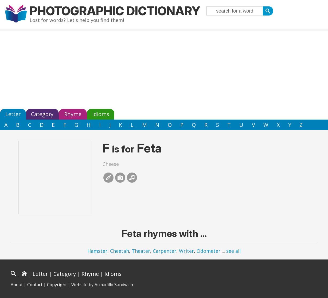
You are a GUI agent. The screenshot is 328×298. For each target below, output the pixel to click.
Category (42, 114)
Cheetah (119, 251)
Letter (13, 114)
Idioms (100, 114)
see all (233, 251)
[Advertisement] (164, 68)
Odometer (208, 251)
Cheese (111, 164)
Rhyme (72, 114)
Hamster (97, 251)
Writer (186, 251)
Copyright (57, 285)
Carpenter (164, 251)
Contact (34, 285)
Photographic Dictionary (115, 10)
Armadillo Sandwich (114, 285)
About (17, 285)
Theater (141, 251)
